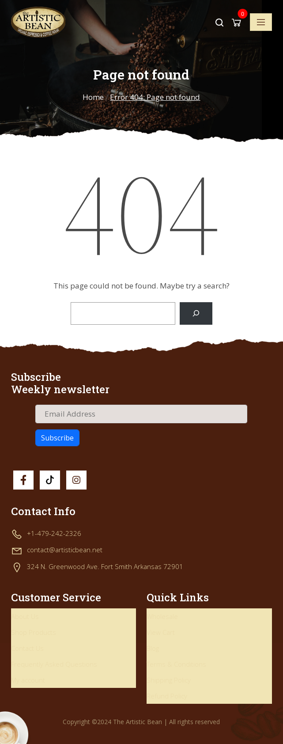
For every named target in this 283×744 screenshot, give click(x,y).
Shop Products (33, 632)
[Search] (196, 313)
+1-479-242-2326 (54, 533)
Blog (153, 648)
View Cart (161, 632)
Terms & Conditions (176, 664)
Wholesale (162, 616)
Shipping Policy (169, 680)
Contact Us (27, 648)
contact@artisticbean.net (64, 549)
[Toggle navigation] (261, 22)
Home (93, 97)
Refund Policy (167, 695)
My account (28, 680)
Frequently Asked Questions (54, 664)
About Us (25, 616)
